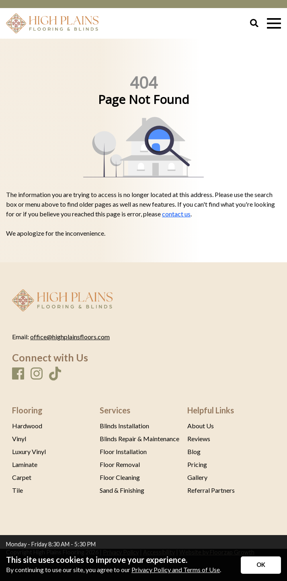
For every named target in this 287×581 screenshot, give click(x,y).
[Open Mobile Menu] (274, 23)
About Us (200, 426)
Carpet (21, 477)
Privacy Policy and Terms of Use (175, 569)
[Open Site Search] (254, 23)
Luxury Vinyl (29, 451)
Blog (194, 451)
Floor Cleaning (120, 477)
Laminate (24, 464)
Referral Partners (211, 490)
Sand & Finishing (122, 490)
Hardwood (27, 426)
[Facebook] (18, 373)
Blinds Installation (124, 426)
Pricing (197, 464)
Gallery (197, 477)
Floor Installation (123, 451)
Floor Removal (120, 464)
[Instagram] (37, 373)
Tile (17, 490)
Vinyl (19, 439)
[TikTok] (55, 374)
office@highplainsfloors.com (70, 336)
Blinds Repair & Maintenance (139, 439)
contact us (176, 214)
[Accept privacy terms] (261, 565)
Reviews (198, 439)
